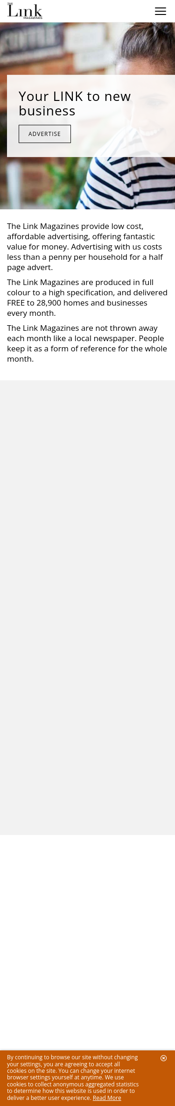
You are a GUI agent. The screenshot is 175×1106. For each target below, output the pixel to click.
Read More (107, 1098)
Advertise (44, 134)
